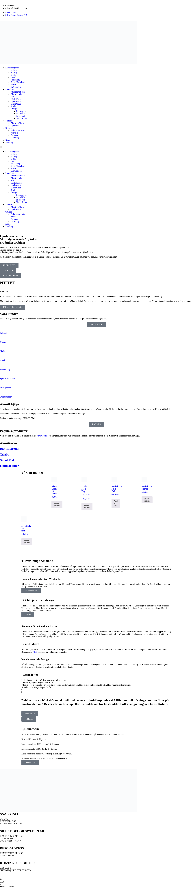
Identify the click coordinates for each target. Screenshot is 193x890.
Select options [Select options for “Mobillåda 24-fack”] (27, 541)
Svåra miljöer (16, 87)
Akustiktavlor (17, 94)
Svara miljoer (6, 397)
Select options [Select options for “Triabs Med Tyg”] (87, 506)
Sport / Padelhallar (19, 82)
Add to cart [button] (116, 503)
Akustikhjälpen (17, 123)
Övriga (14, 109)
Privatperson (5, 388)
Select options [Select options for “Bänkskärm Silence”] (147, 500)
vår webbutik (42, 436)
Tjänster (8, 121)
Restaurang (15, 80)
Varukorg (15, 137)
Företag (14, 72)
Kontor (3, 342)
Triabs (13, 106)
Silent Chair (16, 104)
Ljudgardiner (21, 111)
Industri (14, 70)
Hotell (13, 77)
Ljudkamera (16, 101)
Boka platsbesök (18, 130)
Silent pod (20, 116)
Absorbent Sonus (18, 92)
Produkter (9, 89)
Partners (14, 135)
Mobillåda (20, 113)
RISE (35, 652)
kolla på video (30, 762)
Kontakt (14, 133)
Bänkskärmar (16, 99)
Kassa (7, 140)
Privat (13, 84)
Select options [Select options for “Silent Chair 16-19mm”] (57, 504)
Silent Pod (7, 460)
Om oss (8, 128)
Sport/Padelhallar (7, 378)
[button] (96, 147)
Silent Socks (21, 118)
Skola (13, 75)
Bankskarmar (9, 449)
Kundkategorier (12, 68)
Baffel (13, 96)
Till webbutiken (31, 590)
